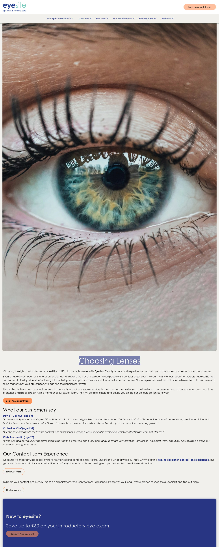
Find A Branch (13, 490)
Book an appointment (199, 6)
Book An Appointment (17, 400)
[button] (84, 18)
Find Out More (13, 471)
